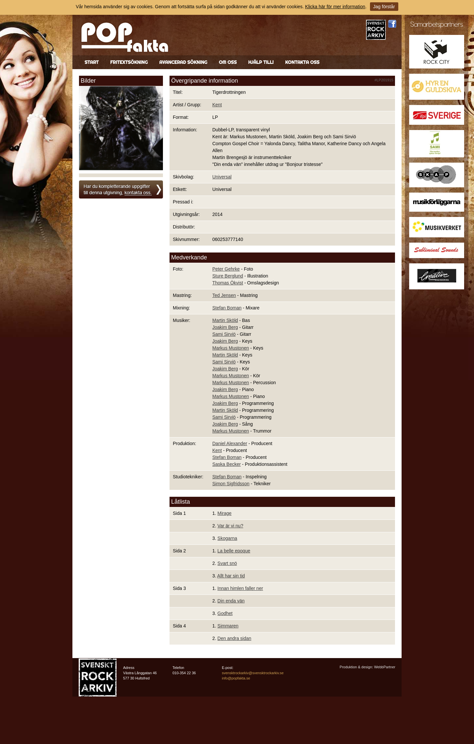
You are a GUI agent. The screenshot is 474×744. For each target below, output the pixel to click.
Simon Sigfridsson (231, 483)
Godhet (225, 613)
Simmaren (228, 625)
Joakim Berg (225, 327)
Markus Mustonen (230, 348)
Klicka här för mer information (335, 6)
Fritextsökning (129, 62)
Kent (217, 104)
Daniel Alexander (229, 443)
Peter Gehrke (226, 269)
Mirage (225, 513)
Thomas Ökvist (227, 282)
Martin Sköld (225, 320)
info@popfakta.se (236, 678)
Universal (221, 176)
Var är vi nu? (230, 525)
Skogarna (227, 538)
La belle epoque (234, 550)
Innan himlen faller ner (240, 588)
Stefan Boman (227, 307)
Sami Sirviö (224, 334)
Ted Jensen (224, 295)
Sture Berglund (227, 276)
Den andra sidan (234, 638)
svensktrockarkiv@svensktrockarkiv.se (253, 673)
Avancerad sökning (183, 62)
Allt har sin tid (231, 575)
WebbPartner (384, 667)
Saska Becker (226, 464)
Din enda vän (231, 600)
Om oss (228, 62)
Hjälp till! (261, 62)
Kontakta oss (302, 62)
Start (92, 62)
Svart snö (227, 563)
